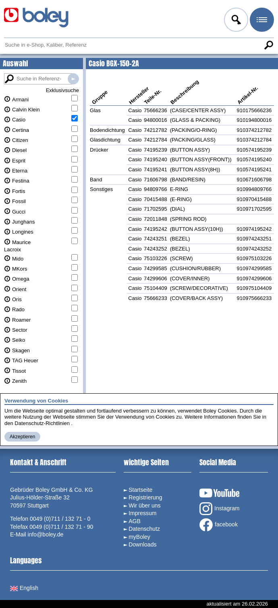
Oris (17, 299)
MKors (19, 269)
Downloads (142, 544)
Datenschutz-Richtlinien (42, 423)
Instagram (219, 508)
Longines (22, 232)
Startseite (140, 490)
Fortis (18, 191)
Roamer (21, 320)
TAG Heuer (25, 360)
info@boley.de (46, 534)
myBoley (139, 537)
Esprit (18, 161)
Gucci (18, 212)
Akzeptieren (22, 437)
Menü (261, 21)
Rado (18, 309)
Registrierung (145, 497)
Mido (17, 259)
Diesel (19, 150)
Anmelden (235, 21)
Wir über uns (144, 505)
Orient (19, 289)
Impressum (142, 513)
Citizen (20, 140)
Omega (20, 279)
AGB (135, 521)
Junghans (23, 222)
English (24, 588)
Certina (20, 130)
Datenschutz (144, 529)
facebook (218, 524)
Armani (20, 100)
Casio (18, 120)
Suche (268, 45)
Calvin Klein (26, 110)
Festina (20, 181)
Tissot (19, 371)
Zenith (19, 381)
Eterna (19, 171)
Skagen (21, 350)
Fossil (19, 201)
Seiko (18, 340)
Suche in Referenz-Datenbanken (73, 78)
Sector (19, 330)
